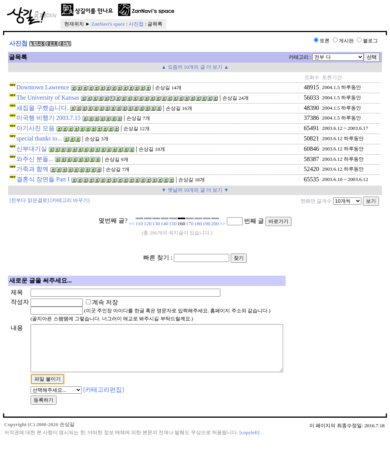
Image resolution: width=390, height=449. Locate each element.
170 (190, 223)
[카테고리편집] (103, 399)
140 (164, 223)
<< (132, 223)
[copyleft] (250, 441)
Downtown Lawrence (42, 87)
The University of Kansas (47, 97)
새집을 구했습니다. (42, 108)
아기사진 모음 (35, 128)
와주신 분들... (34, 159)
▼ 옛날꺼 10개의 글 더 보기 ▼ (195, 190)
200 (215, 223)
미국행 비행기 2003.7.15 (48, 118)
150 (173, 223)
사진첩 (136, 24)
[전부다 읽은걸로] (29, 200)
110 (139, 223)
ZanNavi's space (108, 24)
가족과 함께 (32, 169)
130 (156, 223)
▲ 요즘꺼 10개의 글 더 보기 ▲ (195, 67)
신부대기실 (31, 148)
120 (148, 223)
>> (222, 223)
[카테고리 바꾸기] (70, 200)
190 (206, 223)
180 (198, 223)
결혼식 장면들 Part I (43, 179)
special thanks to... (39, 138)
